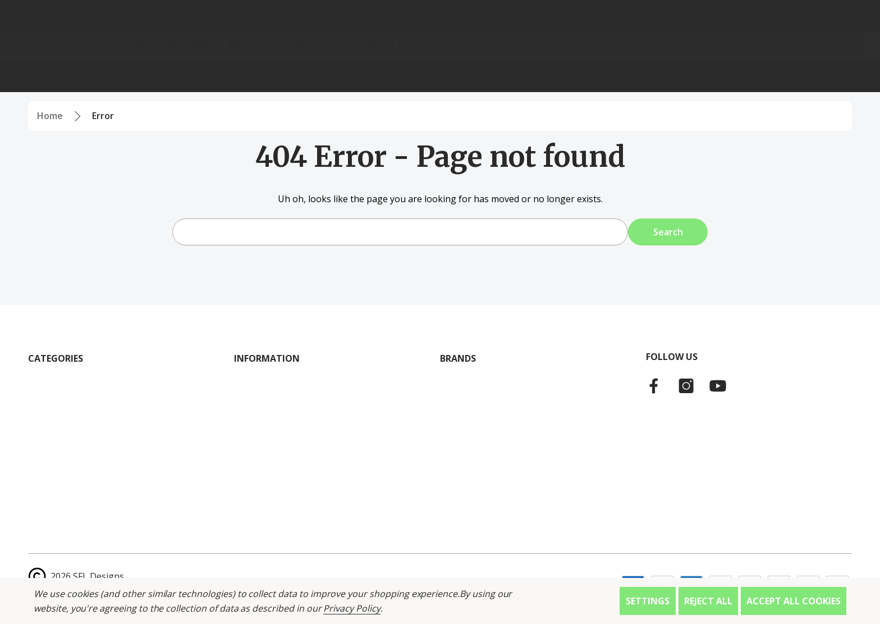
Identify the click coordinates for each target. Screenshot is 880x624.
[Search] (184, 31)
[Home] (49, 77)
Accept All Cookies (793, 601)
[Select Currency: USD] (827, 77)
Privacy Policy (351, 608)
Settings (648, 601)
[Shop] (92, 77)
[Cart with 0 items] (830, 31)
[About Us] (321, 77)
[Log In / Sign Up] (759, 31)
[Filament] (198, 77)
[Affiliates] (259, 77)
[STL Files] (140, 77)
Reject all (708, 601)
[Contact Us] (389, 77)
